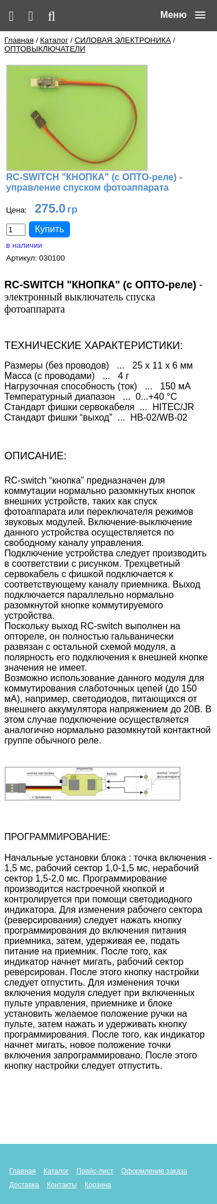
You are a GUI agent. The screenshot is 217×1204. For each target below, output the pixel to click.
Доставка (24, 1185)
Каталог (54, 40)
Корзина (97, 1185)
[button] (183, 15)
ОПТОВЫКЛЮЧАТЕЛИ (45, 48)
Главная (19, 40)
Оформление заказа (154, 1171)
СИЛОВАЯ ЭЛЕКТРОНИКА (123, 40)
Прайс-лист (94, 1171)
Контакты (62, 1185)
